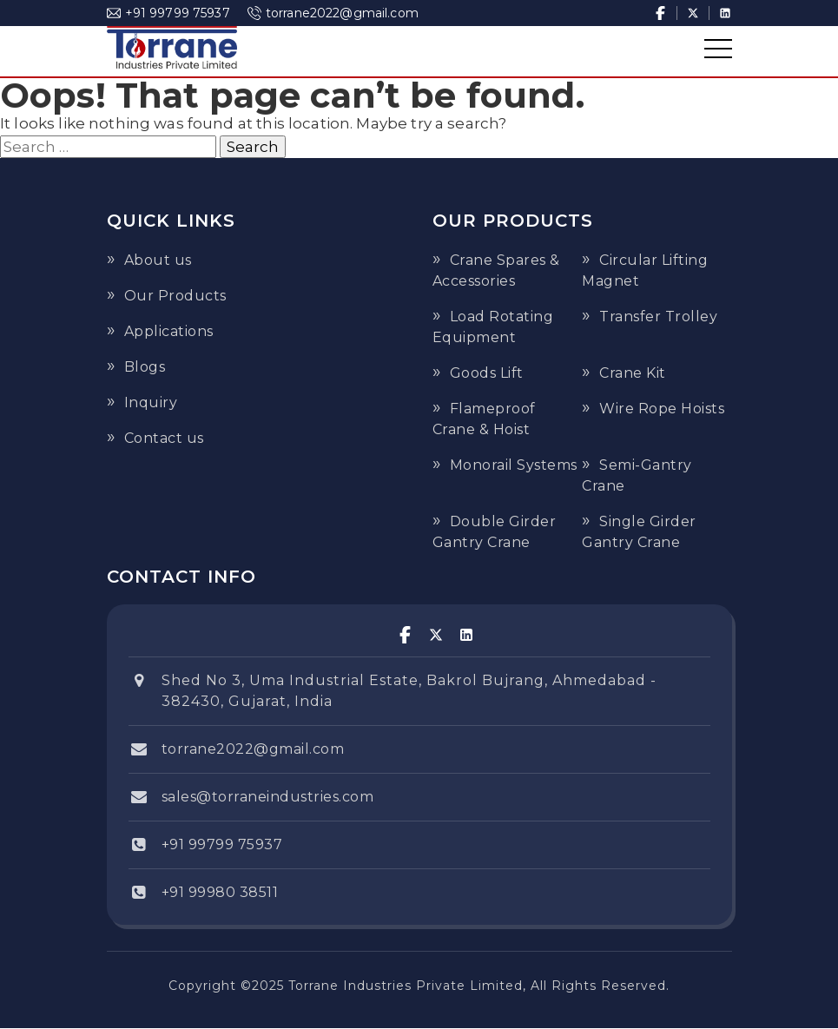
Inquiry (151, 402)
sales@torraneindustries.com (268, 796)
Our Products (175, 295)
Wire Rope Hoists (661, 408)
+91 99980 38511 (220, 892)
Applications (169, 331)
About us (158, 260)
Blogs (145, 367)
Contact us (164, 438)
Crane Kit (632, 373)
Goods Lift (487, 373)
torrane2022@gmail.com (333, 13)
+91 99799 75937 (168, 13)
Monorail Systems (513, 465)
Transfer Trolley (658, 316)
